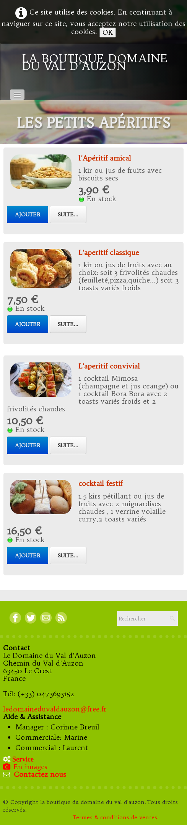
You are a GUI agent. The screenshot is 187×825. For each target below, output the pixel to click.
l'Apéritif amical (104, 158)
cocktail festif (100, 483)
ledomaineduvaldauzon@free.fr (55, 709)
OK (107, 32)
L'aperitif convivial (109, 366)
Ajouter (27, 214)
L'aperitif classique (108, 252)
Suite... (68, 214)
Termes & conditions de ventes (116, 817)
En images (26, 766)
